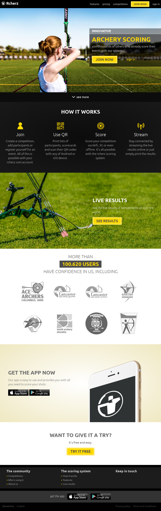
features (94, 4)
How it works (69, 476)
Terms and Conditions (144, 506)
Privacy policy (123, 506)
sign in (156, 4)
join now (140, 4)
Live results (68, 484)
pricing (106, 4)
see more (80, 97)
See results (107, 221)
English (21, 506)
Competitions (14, 476)
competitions (120, 4)
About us (12, 484)
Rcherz (9, 3)
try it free (81, 451)
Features (66, 480)
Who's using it (15, 480)
